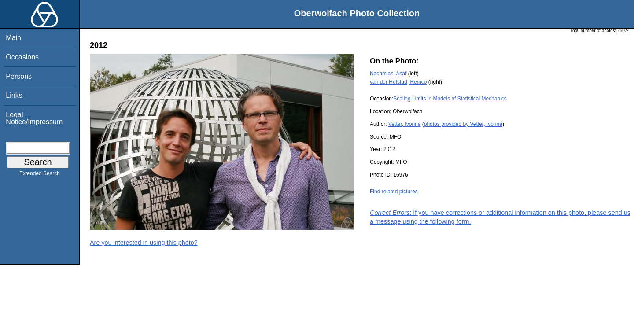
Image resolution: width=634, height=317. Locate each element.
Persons (19, 76)
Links (14, 95)
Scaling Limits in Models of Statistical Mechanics (449, 99)
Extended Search (39, 175)
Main (13, 37)
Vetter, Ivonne (404, 124)
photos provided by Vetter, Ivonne (463, 124)
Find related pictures (394, 191)
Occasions (22, 57)
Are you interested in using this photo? (144, 242)
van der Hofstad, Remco (398, 82)
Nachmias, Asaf (388, 73)
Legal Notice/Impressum (34, 118)
